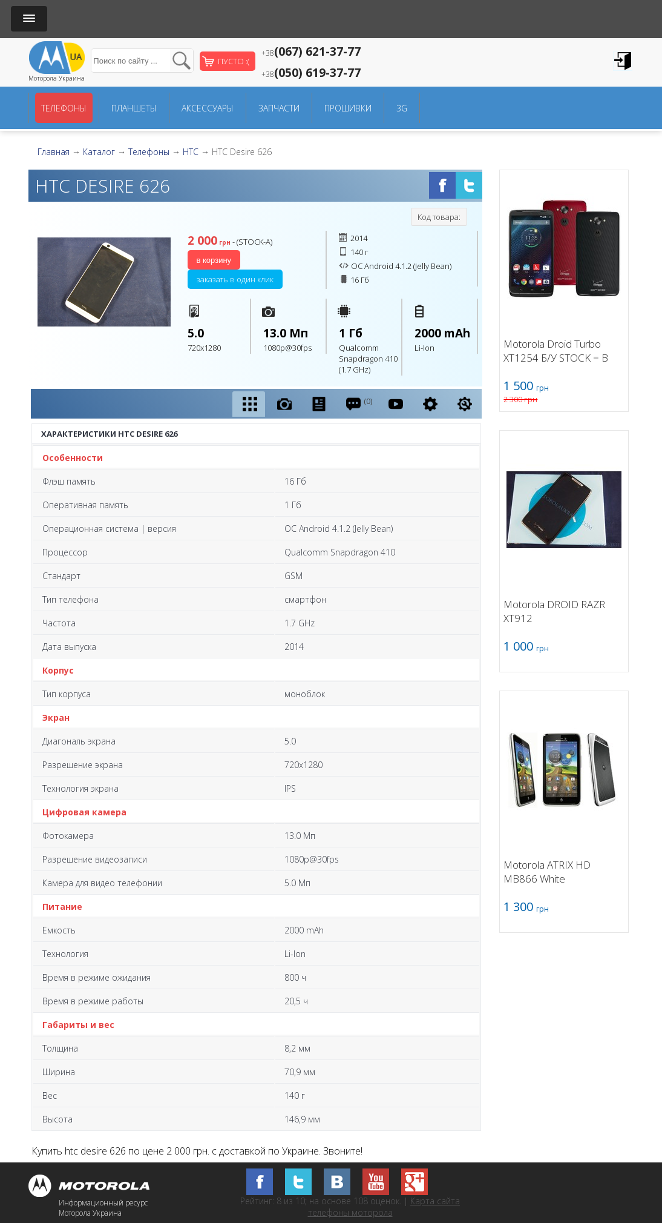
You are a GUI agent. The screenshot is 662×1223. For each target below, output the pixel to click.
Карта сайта (435, 1201)
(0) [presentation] (358, 403)
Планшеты (134, 108)
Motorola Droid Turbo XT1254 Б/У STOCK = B (555, 351)
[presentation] (248, 404)
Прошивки (348, 108)
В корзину (214, 260)
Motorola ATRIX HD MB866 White (547, 872)
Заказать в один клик (235, 279)
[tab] (248, 404)
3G (401, 108)
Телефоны (64, 108)
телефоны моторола (350, 1212)
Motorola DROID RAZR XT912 (554, 611)
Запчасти (279, 108)
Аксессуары (208, 108)
